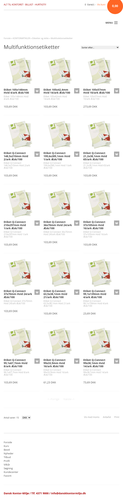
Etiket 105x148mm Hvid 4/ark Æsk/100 (16, 91)
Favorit (7, 476)
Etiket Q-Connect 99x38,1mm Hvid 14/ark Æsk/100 (94, 363)
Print (116, 417)
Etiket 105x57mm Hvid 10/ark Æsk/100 (96, 91)
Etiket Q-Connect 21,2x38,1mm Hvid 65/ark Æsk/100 (95, 156)
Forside (7, 38)
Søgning (8, 468)
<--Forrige (53, 399)
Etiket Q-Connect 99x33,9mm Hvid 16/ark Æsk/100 (54, 363)
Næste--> (69, 399)
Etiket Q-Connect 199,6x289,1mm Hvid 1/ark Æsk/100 (56, 156)
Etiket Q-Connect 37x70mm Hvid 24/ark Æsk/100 (18, 294)
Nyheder (8, 453)
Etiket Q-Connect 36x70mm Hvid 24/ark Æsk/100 (57, 225)
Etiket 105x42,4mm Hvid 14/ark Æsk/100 (56, 91)
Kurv (6, 446)
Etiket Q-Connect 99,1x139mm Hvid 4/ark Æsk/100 (94, 294)
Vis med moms (91, 417)
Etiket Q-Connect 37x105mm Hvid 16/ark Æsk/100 (94, 225)
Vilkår (7, 464)
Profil (7, 461)
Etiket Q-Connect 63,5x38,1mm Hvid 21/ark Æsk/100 (55, 294)
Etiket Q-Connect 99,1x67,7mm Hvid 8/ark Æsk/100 (15, 363)
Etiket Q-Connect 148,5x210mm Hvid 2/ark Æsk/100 (16, 156)
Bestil (7, 450)
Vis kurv (101, 4)
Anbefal (107, 417)
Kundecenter (11, 472)
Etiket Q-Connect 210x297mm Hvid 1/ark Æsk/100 (15, 225)
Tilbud (7, 457)
